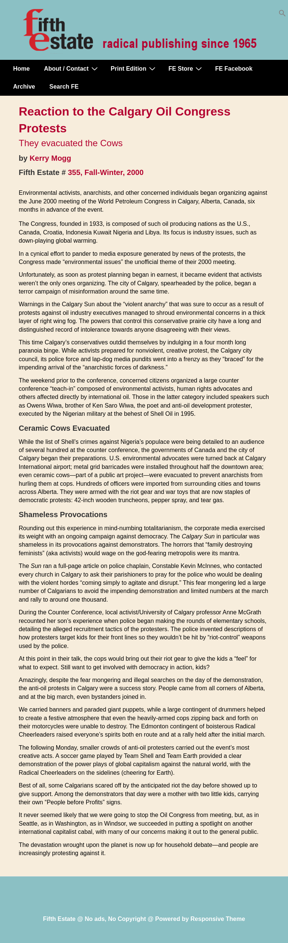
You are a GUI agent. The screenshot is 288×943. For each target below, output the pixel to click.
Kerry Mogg (50, 158)
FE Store (186, 68)
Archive (24, 86)
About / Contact (71, 68)
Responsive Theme (218, 919)
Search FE (64, 86)
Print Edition (134, 68)
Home (21, 68)
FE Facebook (233, 68)
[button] (282, 15)
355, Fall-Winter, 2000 (105, 172)
